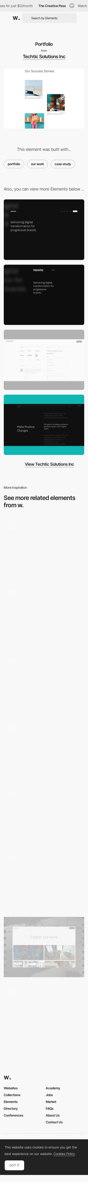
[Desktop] (44, 229)
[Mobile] (44, 295)
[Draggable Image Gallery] (44, 683)
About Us (53, 1115)
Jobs (49, 1095)
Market (51, 1102)
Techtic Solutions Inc (44, 56)
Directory (11, 1108)
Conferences (13, 1115)
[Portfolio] (44, 880)
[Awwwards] (16, 18)
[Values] (44, 425)
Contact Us (54, 1122)
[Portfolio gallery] (44, 1014)
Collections (12, 1095)
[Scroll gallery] (44, 548)
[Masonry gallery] (44, 813)
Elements (11, 1102)
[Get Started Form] (44, 360)
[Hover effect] (44, 616)
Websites (11, 1088)
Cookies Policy (64, 1153)
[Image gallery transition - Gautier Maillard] (44, 749)
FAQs (50, 1108)
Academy (53, 1088)
